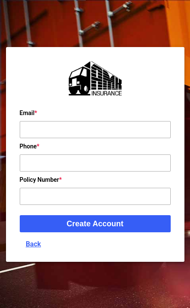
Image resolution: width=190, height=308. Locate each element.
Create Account (94, 223)
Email (27, 113)
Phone (28, 146)
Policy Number (39, 179)
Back (33, 244)
